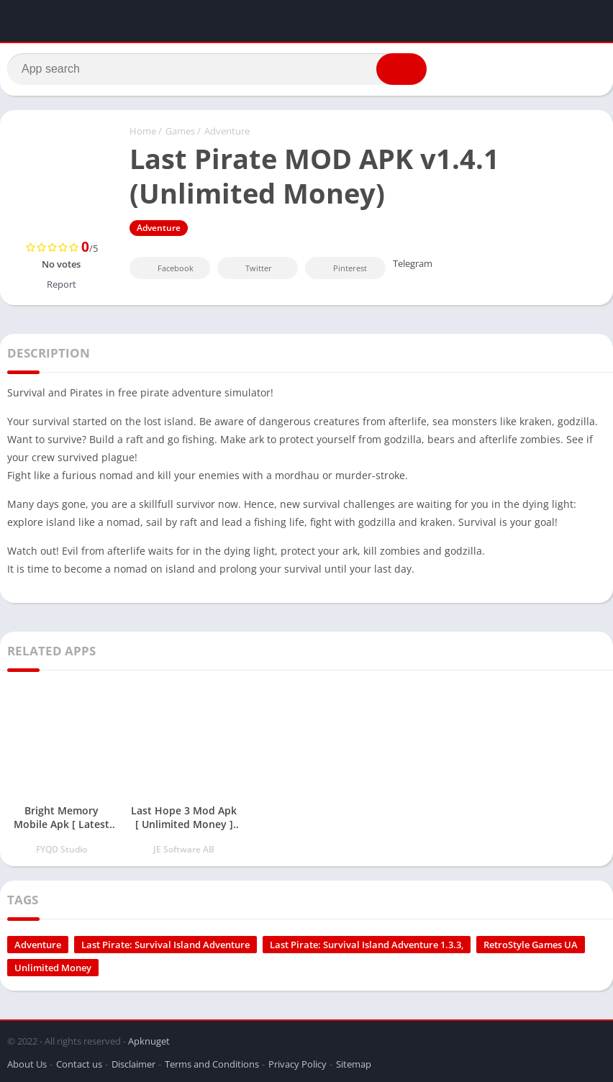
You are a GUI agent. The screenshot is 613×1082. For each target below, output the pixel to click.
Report (61, 284)
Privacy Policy (297, 1063)
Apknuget (149, 1040)
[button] (401, 70)
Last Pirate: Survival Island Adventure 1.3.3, (366, 945)
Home (143, 131)
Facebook (166, 268)
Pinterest (340, 268)
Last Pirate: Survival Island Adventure (165, 945)
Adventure (227, 131)
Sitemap (353, 1063)
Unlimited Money (52, 968)
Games (180, 131)
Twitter (249, 268)
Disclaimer (133, 1063)
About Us (27, 1063)
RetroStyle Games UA (530, 945)
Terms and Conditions (212, 1063)
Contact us (79, 1063)
